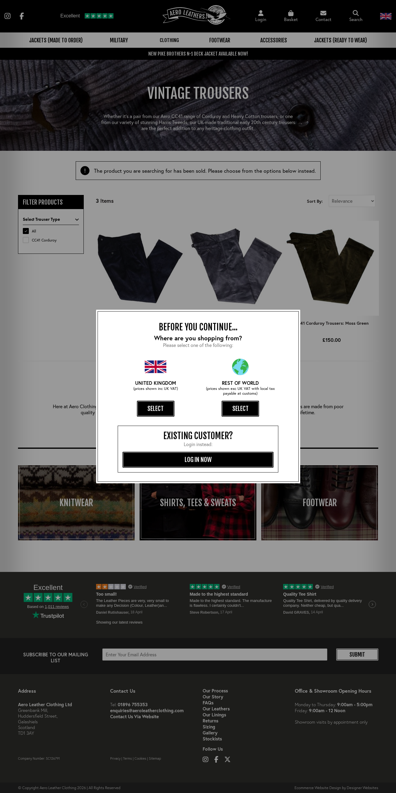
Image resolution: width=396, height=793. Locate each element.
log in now (198, 459)
